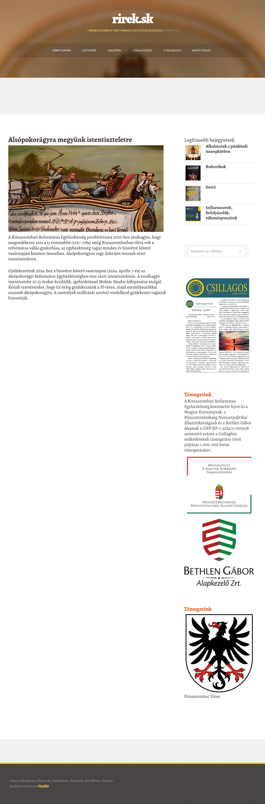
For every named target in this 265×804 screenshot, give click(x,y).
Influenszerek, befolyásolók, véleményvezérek (221, 213)
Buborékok (216, 167)
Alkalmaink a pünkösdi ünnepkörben (227, 148)
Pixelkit (43, 786)
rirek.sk (132, 19)
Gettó (211, 187)
